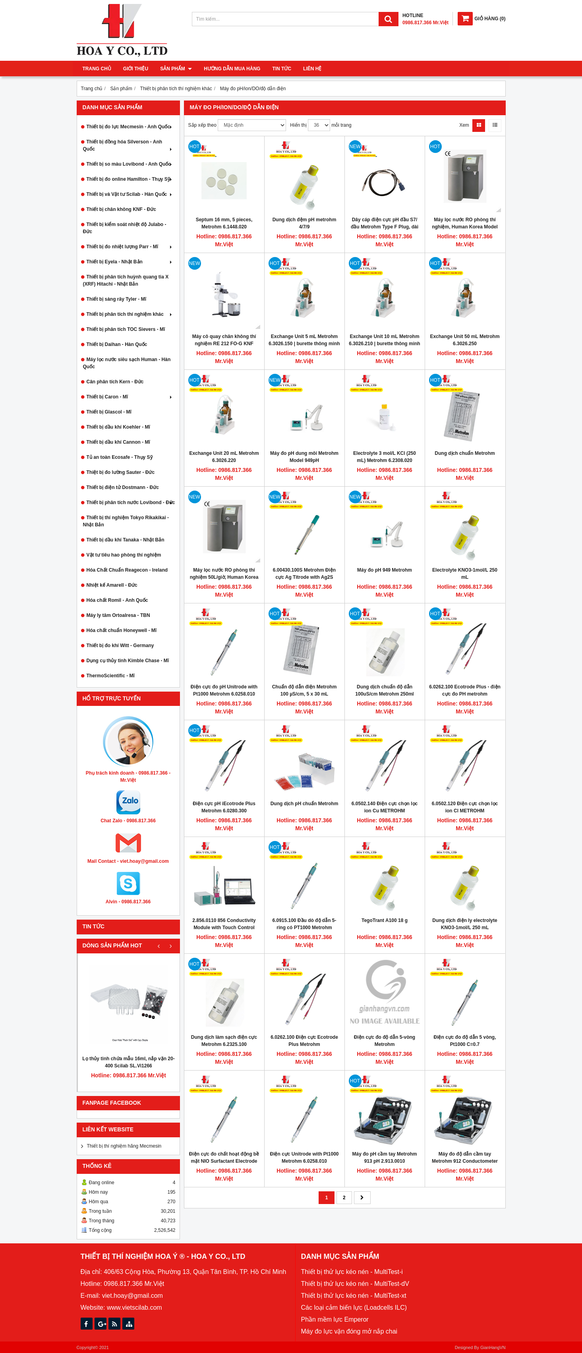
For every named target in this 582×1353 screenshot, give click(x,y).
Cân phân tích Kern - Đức (115, 382)
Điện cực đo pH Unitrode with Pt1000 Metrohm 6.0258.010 (224, 690)
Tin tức (281, 69)
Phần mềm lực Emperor (335, 1319)
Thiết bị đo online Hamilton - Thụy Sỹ (130, 179)
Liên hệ (312, 69)
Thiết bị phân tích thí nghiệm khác (130, 314)
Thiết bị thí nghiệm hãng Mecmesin (124, 1146)
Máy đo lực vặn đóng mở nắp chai (349, 1331)
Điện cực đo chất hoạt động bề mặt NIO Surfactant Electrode (224, 1157)
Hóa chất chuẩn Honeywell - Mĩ (122, 630)
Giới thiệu (135, 69)
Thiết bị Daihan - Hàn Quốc (117, 344)
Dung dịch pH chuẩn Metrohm (304, 803)
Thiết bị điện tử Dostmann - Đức (123, 487)
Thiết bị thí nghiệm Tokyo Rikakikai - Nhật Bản (126, 521)
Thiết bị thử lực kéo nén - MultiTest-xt (353, 1295)
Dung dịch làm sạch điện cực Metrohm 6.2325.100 (224, 1040)
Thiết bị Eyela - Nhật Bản (130, 262)
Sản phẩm (176, 69)
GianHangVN (493, 1347)
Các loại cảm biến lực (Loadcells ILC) (354, 1307)
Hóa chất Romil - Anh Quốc (117, 600)
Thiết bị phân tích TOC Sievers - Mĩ (126, 329)
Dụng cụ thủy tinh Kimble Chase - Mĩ (128, 660)
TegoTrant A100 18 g (385, 920)
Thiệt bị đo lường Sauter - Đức (121, 472)
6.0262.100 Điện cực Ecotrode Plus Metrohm (304, 1040)
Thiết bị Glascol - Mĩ (109, 412)
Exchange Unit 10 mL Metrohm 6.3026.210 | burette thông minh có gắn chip (384, 344)
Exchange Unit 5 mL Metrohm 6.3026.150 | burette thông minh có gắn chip (304, 344)
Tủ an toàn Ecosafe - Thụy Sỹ (120, 457)
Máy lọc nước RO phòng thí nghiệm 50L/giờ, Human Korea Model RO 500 (224, 577)
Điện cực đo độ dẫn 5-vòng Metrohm (384, 1040)
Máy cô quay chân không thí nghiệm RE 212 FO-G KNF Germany (224, 344)
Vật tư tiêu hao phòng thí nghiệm (124, 555)
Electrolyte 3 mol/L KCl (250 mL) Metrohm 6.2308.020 (384, 456)
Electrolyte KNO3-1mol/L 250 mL (464, 573)
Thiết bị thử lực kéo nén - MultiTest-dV (355, 1283)
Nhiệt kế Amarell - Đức (112, 585)
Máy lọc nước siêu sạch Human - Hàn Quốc (127, 363)
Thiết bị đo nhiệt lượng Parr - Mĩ (130, 246)
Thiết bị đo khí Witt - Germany (120, 645)
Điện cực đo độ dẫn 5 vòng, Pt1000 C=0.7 (464, 1040)
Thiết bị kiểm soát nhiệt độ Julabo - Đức (124, 228)
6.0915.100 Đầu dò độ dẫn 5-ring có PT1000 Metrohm (304, 924)
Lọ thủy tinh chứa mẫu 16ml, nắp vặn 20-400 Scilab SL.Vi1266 (128, 1062)
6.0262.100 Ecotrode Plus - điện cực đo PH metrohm (465, 690)
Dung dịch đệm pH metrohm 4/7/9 (304, 223)
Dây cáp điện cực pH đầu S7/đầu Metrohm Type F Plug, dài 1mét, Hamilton (384, 227)
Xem (464, 125)
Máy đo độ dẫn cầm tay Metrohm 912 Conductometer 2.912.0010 (465, 1161)
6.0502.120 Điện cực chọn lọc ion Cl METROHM (465, 807)
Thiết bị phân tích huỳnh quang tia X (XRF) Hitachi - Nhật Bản (126, 280)
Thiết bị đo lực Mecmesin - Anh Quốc (130, 127)
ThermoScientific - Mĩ (111, 675)
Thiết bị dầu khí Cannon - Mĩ (118, 442)
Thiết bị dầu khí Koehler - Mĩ (118, 427)
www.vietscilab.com (134, 1307)
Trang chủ (97, 69)
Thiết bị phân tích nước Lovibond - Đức (131, 502)
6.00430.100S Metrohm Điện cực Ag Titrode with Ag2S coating (304, 577)
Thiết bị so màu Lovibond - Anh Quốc (130, 164)
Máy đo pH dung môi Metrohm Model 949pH (304, 456)
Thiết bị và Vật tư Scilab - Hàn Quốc (130, 194)
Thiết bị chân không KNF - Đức (121, 209)
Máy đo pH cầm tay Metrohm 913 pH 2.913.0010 (384, 1157)
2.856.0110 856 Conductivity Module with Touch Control (223, 924)
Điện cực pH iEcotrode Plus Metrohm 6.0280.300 (224, 807)
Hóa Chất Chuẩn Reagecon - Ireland (127, 570)
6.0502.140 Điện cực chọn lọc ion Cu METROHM (385, 807)
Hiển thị (298, 125)
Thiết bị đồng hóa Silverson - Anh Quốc (128, 145)
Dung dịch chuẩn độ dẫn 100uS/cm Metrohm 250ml (384, 690)
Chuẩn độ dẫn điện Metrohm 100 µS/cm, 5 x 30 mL (304, 690)
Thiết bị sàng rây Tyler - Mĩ (116, 299)
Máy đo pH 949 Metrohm (384, 570)
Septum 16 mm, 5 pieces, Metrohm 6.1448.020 (224, 223)
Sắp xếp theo (202, 125)
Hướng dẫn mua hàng (232, 69)
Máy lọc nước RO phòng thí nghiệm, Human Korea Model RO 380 (465, 227)
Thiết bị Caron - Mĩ (130, 397)
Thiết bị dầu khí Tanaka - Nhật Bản (125, 540)
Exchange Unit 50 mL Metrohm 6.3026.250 (464, 340)
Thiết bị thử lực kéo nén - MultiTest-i (352, 1271)
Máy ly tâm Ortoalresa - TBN (118, 615)
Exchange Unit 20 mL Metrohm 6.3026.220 (224, 456)
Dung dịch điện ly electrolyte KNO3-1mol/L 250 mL (464, 924)
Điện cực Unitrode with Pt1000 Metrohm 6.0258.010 (304, 1157)
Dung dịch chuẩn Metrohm (465, 453)
